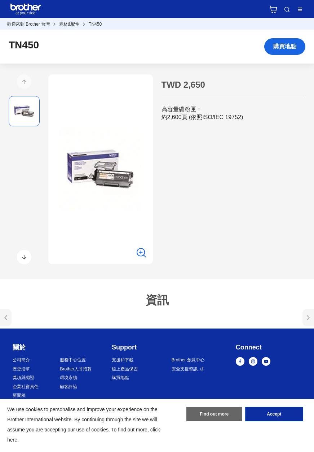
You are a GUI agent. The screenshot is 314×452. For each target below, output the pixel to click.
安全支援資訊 (185, 368)
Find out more (214, 414)
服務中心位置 (73, 359)
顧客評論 (68, 386)
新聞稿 (19, 395)
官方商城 (273, 9)
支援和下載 (122, 359)
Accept (274, 414)
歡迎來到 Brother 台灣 (28, 24)
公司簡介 (21, 359)
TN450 (95, 24)
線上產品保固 (125, 368)
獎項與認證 (23, 377)
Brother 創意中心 (188, 359)
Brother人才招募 (75, 368)
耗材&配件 (69, 24)
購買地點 (284, 46)
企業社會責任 (26, 386)
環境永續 (68, 377)
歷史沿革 (21, 368)
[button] (24, 81)
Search (287, 9)
